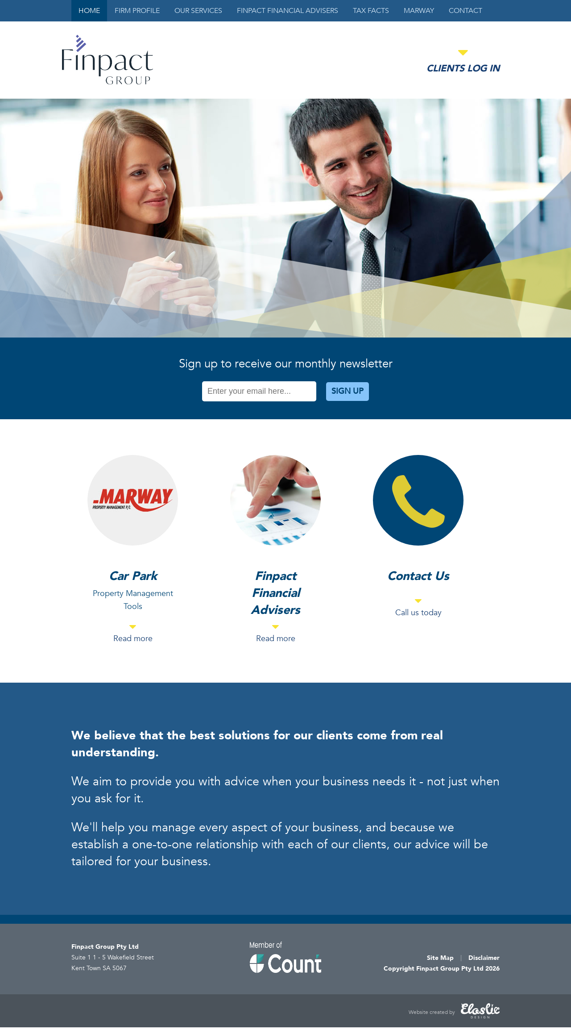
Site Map (440, 958)
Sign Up (347, 391)
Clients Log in (463, 68)
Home (89, 11)
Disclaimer (484, 958)
